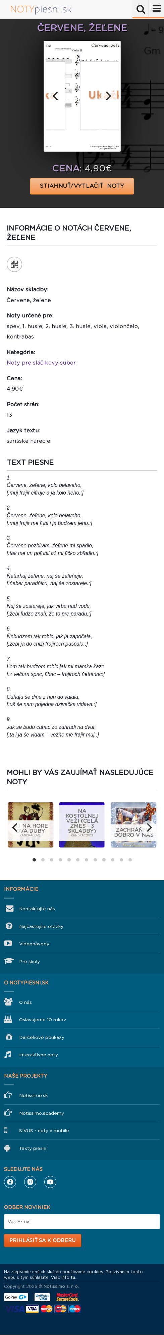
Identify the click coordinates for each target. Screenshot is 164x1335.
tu (73, 1277)
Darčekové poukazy (41, 1037)
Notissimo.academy (41, 1113)
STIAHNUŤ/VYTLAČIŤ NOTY (82, 186)
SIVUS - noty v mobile (44, 1130)
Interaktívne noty (38, 1054)
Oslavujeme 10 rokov (42, 1019)
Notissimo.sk (33, 1095)
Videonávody (34, 943)
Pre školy (29, 961)
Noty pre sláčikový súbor (41, 363)
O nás (25, 1002)
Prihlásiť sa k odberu (42, 1240)
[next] (108, 96)
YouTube (50, 1182)
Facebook (10, 1182)
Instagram (30, 1182)
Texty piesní (32, 1148)
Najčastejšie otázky (41, 926)
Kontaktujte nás (37, 908)
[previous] (56, 96)
